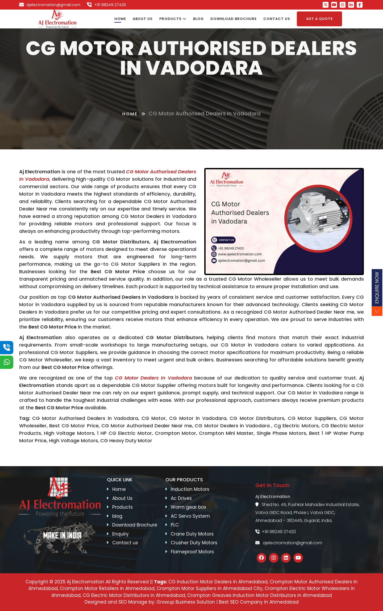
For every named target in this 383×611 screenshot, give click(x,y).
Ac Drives (181, 498)
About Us (122, 498)
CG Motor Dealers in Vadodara (153, 377)
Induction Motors (190, 489)
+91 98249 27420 (275, 532)
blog (117, 516)
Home (130, 114)
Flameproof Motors (192, 552)
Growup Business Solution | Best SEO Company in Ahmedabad (227, 602)
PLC (175, 525)
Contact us (125, 543)
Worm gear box (188, 507)
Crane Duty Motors (192, 534)
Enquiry (120, 534)
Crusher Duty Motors (194, 543)
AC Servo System (190, 516)
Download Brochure (134, 525)
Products (122, 507)
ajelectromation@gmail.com (288, 543)
